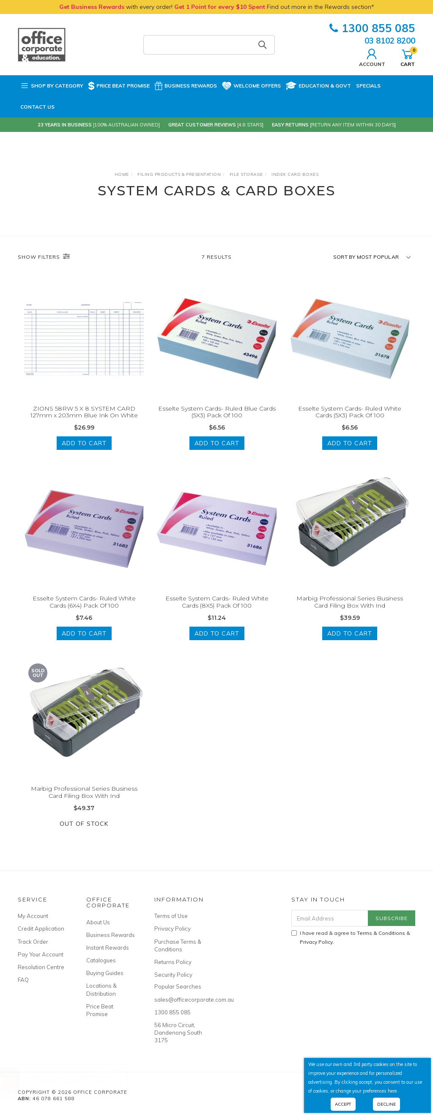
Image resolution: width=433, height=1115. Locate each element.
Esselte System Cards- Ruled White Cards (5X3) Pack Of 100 (349, 412)
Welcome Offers (251, 86)
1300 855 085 (372, 28)
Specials (368, 85)
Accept (343, 1104)
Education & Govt (318, 86)
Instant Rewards (107, 947)
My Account (33, 915)
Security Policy (173, 974)
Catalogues (101, 960)
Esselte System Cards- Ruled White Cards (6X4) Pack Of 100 (84, 610)
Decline (386, 1104)
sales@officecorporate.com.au (179, 999)
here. (393, 1091)
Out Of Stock (84, 832)
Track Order (33, 941)
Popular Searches (177, 986)
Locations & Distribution (101, 989)
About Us (98, 922)
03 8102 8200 (389, 41)
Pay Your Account (40, 954)
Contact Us (37, 107)
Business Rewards (186, 86)
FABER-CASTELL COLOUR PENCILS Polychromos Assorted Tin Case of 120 (82, 1079)
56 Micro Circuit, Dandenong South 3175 (178, 1033)
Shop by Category (51, 86)
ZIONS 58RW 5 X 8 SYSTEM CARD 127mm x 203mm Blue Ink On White (84, 412)
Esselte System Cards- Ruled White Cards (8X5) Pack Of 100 (217, 610)
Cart (407, 57)
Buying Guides (104, 973)
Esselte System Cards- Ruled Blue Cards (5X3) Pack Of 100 (217, 412)
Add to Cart (84, 443)
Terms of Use (171, 915)
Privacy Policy (172, 928)
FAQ (23, 979)
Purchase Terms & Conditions (177, 945)
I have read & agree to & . (350, 937)
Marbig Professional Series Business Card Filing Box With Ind (349, 610)
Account (372, 57)
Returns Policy (173, 962)
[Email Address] (329, 918)
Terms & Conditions (381, 933)
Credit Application (41, 928)
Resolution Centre (41, 967)
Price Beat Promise (119, 86)
